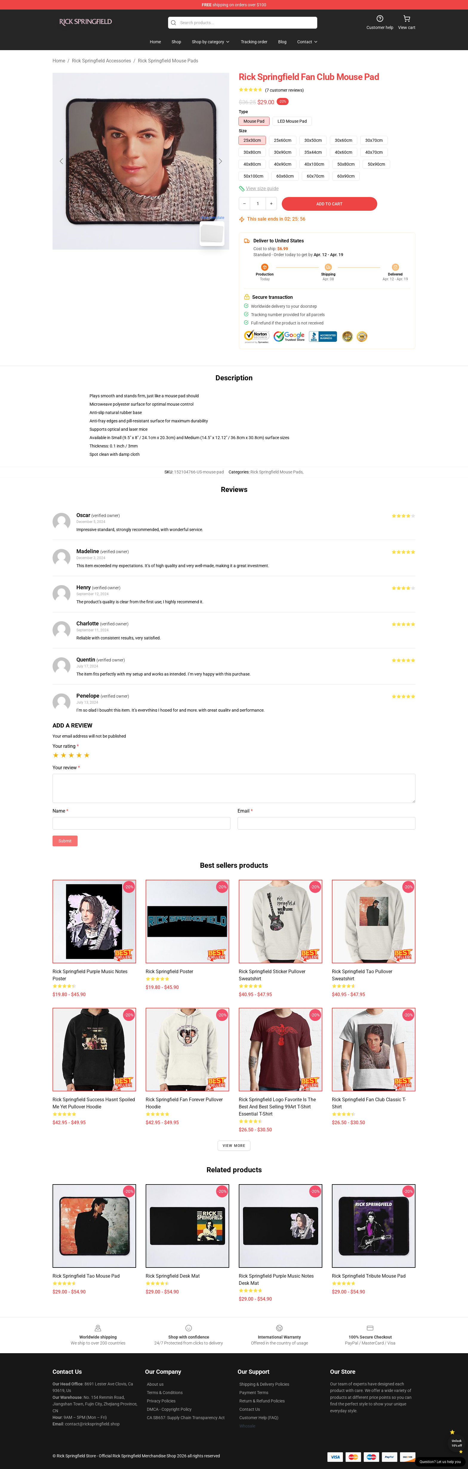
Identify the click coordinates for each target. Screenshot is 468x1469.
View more (234, 1146)
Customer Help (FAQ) (258, 1417)
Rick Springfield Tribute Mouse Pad (369, 1276)
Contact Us (249, 1409)
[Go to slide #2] (156, 264)
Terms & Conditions (165, 1392)
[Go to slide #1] (125, 264)
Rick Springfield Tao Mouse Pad (86, 1276)
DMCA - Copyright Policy (169, 1409)
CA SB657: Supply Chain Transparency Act (186, 1417)
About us (155, 1384)
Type (243, 111)
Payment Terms (253, 1392)
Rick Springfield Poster (169, 971)
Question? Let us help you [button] (440, 1462)
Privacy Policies (161, 1401)
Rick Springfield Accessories (101, 61)
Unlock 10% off (457, 1443)
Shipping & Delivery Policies (264, 1384)
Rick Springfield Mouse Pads (168, 61)
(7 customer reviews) (284, 90)
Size (243, 130)
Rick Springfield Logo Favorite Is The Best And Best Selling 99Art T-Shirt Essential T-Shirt (277, 1107)
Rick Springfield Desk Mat (173, 1276)
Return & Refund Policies (262, 1401)
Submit (65, 841)
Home (59, 61)
